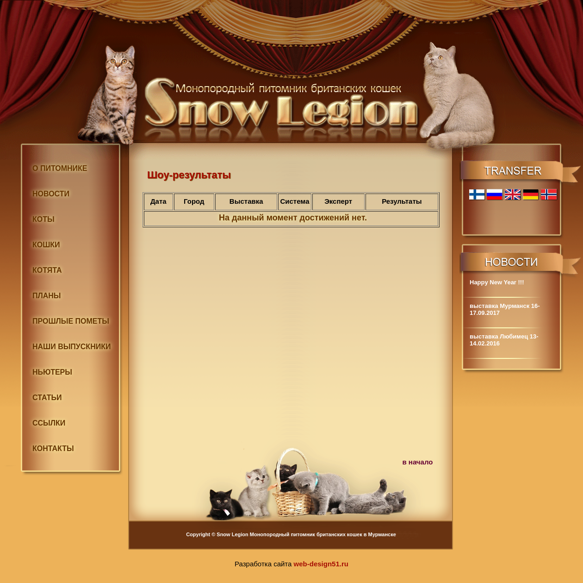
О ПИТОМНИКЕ (59, 168)
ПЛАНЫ (46, 296)
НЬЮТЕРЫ (52, 372)
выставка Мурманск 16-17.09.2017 (505, 309)
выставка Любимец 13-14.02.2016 (504, 340)
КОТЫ (43, 219)
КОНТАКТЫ (53, 448)
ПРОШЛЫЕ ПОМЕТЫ (70, 321)
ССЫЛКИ (48, 423)
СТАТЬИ (47, 397)
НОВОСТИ (50, 194)
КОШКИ (46, 245)
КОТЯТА (47, 270)
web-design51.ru (321, 564)
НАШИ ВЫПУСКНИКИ (71, 347)
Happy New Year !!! (497, 282)
